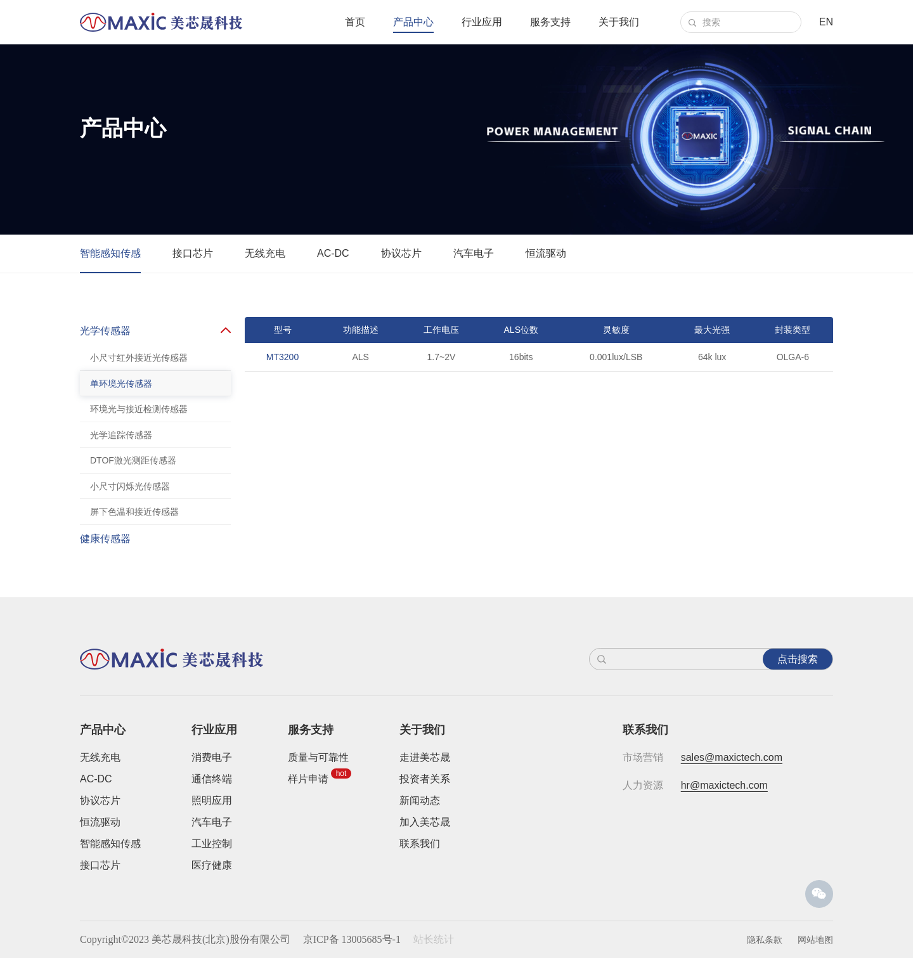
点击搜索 (797, 659)
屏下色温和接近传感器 (134, 512)
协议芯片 (401, 253)
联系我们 (419, 843)
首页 (355, 21)
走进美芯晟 (424, 757)
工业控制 (211, 843)
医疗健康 (211, 865)
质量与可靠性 (318, 757)
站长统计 (433, 939)
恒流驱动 (546, 253)
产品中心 (413, 21)
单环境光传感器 (121, 384)
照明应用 (211, 800)
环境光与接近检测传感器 (139, 409)
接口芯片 (192, 253)
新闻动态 (419, 800)
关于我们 (619, 21)
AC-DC (333, 253)
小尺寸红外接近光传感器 (139, 358)
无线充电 (265, 253)
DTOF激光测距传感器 (133, 460)
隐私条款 (764, 940)
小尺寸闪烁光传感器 (130, 486)
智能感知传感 (110, 253)
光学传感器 (105, 330)
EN (826, 21)
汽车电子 (473, 253)
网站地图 (815, 940)
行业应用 (482, 21)
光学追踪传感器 (121, 435)
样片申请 (308, 779)
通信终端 (211, 779)
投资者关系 (424, 779)
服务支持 (550, 21)
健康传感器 (105, 541)
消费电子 (211, 757)
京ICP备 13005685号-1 (352, 939)
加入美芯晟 (424, 822)
